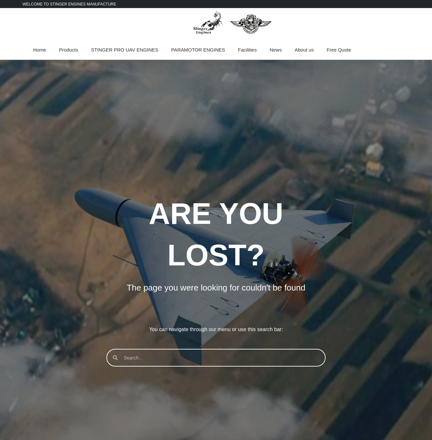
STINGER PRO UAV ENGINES (124, 50)
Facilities (247, 50)
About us (304, 50)
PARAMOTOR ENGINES (198, 50)
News (276, 50)
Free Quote (339, 50)
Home (39, 50)
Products (68, 50)
